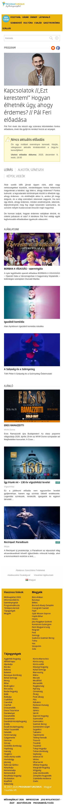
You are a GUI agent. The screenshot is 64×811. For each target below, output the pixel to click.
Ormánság (38, 691)
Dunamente (9, 718)
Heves (35, 619)
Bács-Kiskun (37, 597)
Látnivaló (44, 17)
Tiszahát (37, 743)
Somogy (35, 635)
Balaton (7, 672)
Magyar (31, 580)
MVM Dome (9, 429)
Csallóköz (8, 699)
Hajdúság (8, 748)
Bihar (6, 683)
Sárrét (35, 713)
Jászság (7, 762)
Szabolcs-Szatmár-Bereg (43, 638)
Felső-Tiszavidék (11, 729)
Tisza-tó (36, 740)
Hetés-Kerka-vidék (12, 756)
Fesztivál (15, 17)
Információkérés (11, 600)
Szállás (6, 28)
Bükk (6, 694)
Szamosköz (38, 721)
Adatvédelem (24, 803)
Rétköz (36, 707)
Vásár (25, 17)
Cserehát (8, 702)
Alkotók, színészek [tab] (31, 170)
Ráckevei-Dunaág (41, 705)
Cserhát (7, 705)
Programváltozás (12, 605)
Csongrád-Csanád (40, 608)
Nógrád (35, 629)
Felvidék (7, 732)
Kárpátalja (8, 767)
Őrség (35, 694)
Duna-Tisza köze (11, 710)
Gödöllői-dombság (12, 745)
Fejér (34, 610)
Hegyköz (8, 754)
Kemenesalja (10, 770)
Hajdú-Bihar (37, 616)
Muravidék (37, 683)
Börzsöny (8, 688)
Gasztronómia (51, 22)
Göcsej (7, 743)
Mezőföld (37, 680)
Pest (34, 632)
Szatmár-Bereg (39, 724)
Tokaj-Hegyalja (39, 748)
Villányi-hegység (40, 764)
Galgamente (9, 737)
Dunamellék (9, 716)
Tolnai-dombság (40, 751)
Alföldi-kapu (9, 661)
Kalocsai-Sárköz (11, 764)
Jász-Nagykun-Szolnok (42, 621)
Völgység (37, 770)
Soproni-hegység (40, 716)
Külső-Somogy (39, 669)
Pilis (35, 699)
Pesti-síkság (38, 696)
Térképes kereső (11, 608)
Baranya (36, 600)
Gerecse (8, 740)
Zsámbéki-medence (42, 778)
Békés (34, 602)
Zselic (35, 781)
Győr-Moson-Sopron (41, 613)
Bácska (7, 667)
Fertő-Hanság (10, 735)
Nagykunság (38, 686)
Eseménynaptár (11, 602)
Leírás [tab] (8, 170)
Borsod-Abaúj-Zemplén (43, 605)
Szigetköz (37, 729)
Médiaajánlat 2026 (12, 597)
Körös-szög (38, 661)
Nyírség (36, 688)
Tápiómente (38, 735)
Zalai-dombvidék (41, 773)
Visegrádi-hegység (41, 767)
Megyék (7, 613)
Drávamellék (9, 707)
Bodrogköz (9, 686)
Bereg (6, 680)
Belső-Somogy (10, 677)
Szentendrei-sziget (41, 726)
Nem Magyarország (41, 627)
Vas (33, 643)
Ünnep (33, 17)
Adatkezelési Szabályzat (19, 575)
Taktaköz (37, 732)
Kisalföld (8, 781)
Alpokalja (8, 664)
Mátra (35, 675)
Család (38, 22)
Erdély (7, 724)
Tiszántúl (37, 745)
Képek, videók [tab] (16, 176)
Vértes (36, 759)
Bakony (7, 669)
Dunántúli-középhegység (15, 721)
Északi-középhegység (13, 726)
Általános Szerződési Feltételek (30, 570)
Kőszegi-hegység (40, 667)
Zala (34, 648)
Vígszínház (9, 486)
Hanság (7, 751)
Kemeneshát (9, 773)
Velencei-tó (38, 756)
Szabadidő (16, 22)
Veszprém (36, 646)
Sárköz (36, 710)
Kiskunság (8, 784)
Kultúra (28, 22)
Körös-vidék (38, 664)
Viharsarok (38, 762)
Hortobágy (9, 759)
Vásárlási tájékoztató (43, 575)
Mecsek (36, 677)
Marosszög (38, 672)
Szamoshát (38, 718)
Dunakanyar (9, 713)
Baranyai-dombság (13, 675)
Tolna (34, 640)
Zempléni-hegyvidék (42, 775)
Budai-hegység (11, 691)
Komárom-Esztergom (41, 624)
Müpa (6, 546)
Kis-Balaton (9, 778)
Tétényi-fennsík (40, 737)
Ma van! (6, 18)
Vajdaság (37, 754)
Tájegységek (9, 610)
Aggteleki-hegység (12, 658)
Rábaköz (37, 702)
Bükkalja (8, 696)
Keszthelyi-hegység (12, 775)
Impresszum (32, 799)
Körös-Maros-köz (41, 658)
